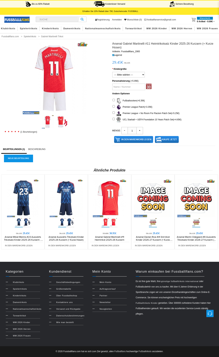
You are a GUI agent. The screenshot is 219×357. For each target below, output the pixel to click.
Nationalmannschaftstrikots (103, 28)
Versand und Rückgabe (68, 309)
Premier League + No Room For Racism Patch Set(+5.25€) (145, 113)
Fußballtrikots (144, 351)
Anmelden (117, 19)
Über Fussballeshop (66, 295)
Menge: (116, 130)
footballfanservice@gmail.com (160, 19)
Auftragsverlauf (108, 289)
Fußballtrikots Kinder (147, 303)
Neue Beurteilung (18, 158)
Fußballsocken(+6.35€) (128, 101)
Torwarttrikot (133, 28)
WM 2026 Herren (182, 28)
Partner (103, 295)
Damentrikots (72, 28)
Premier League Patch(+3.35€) (132, 107)
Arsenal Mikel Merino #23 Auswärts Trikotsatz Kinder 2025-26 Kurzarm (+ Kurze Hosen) (23, 240)
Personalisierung (121, 81)
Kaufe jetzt (169, 139)
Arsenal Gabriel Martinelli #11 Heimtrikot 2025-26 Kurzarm (109, 238)
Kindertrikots (50, 28)
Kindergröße (120, 69)
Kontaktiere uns (64, 302)
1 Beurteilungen (28, 132)
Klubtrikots (18, 282)
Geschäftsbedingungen (68, 282)
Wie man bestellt (65, 322)
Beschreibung (36, 149)
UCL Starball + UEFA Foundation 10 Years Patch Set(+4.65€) (146, 119)
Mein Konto (106, 282)
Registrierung (102, 19)
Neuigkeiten (106, 309)
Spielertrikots (28, 28)
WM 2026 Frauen (22, 336)
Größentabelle (63, 289)
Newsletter (105, 302)
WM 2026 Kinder (156, 28)
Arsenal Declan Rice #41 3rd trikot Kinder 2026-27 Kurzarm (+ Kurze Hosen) (153, 240)
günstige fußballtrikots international (179, 281)
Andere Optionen (121, 93)
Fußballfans (120, 351)
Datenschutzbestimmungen (70, 316)
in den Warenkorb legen (136, 139)
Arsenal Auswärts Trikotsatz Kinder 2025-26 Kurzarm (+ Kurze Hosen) (66, 238)
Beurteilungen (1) (14, 149)
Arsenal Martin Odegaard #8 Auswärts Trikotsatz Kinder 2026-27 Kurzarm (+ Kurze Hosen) (196, 240)
